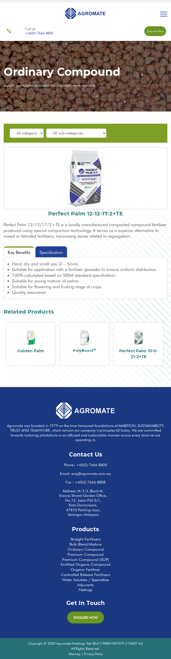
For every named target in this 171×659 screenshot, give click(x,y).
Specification (51, 252)
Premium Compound (85, 554)
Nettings (86, 589)
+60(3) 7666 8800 (91, 465)
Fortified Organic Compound (85, 564)
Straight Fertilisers (85, 539)
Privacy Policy (93, 654)
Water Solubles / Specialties (85, 579)
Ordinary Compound (86, 549)
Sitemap (74, 654)
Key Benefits (19, 252)
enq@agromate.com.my (91, 474)
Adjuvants (85, 585)
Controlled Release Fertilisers (85, 574)
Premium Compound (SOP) (85, 559)
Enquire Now (155, 31)
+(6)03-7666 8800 (39, 33)
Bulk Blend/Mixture (85, 544)
